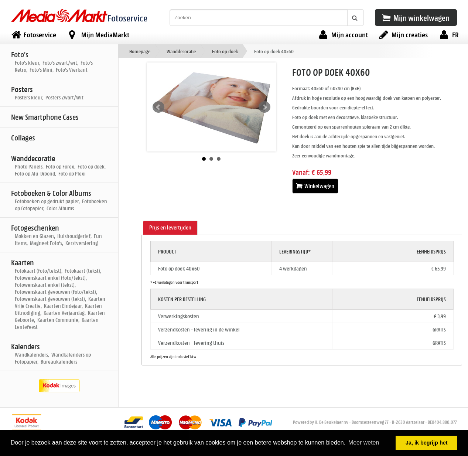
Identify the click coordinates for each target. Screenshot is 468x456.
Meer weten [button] (363, 442)
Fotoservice (127, 18)
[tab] (170, 228)
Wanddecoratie (181, 51)
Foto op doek (225, 51)
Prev (158, 107)
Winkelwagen (315, 186)
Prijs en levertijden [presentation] (170, 227)
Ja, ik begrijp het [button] (427, 443)
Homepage (139, 51)
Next (264, 107)
